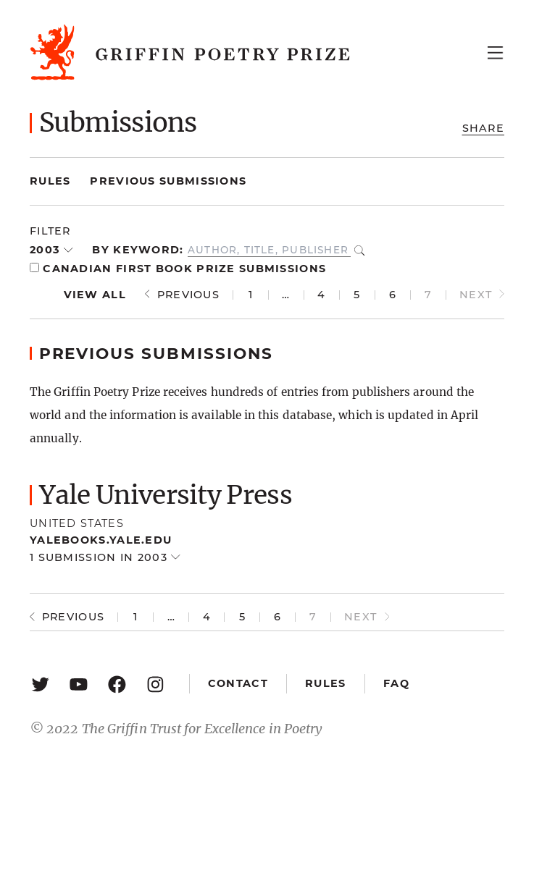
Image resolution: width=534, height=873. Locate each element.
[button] (267, 495)
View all (95, 294)
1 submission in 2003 (100, 557)
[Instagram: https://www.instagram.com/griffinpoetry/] (155, 683)
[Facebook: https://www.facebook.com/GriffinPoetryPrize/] (117, 683)
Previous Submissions (168, 180)
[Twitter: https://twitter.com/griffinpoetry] (40, 683)
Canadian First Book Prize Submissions (178, 268)
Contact (238, 683)
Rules (50, 180)
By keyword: (137, 249)
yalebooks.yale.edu (101, 540)
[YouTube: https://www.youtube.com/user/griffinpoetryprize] (78, 683)
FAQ (396, 683)
